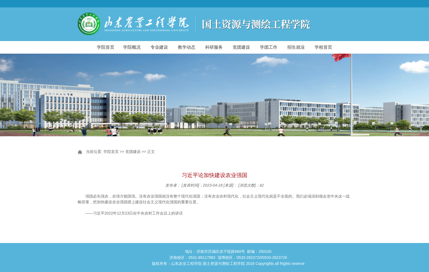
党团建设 (241, 47)
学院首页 (105, 47)
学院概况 (132, 47)
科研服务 (214, 47)
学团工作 (268, 47)
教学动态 (186, 47)
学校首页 (323, 47)
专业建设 (159, 47)
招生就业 (296, 47)
